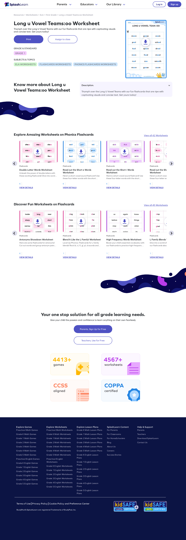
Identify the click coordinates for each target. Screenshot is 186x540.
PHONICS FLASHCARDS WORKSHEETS (95, 64)
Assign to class (62, 39)
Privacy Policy (39, 503)
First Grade (51, 15)
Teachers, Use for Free (93, 340)
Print (28, 39)
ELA (41, 15)
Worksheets (32, 15)
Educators (88, 4)
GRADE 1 (20, 53)
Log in (159, 4)
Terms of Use (23, 503)
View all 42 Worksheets (156, 135)
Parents (64, 4)
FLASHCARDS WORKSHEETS (55, 64)
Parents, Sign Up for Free (93, 329)
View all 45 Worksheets (156, 205)
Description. (126, 85)
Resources (19, 15)
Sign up (174, 4)
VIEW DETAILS (26, 187)
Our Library (115, 4)
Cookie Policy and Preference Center (69, 503)
